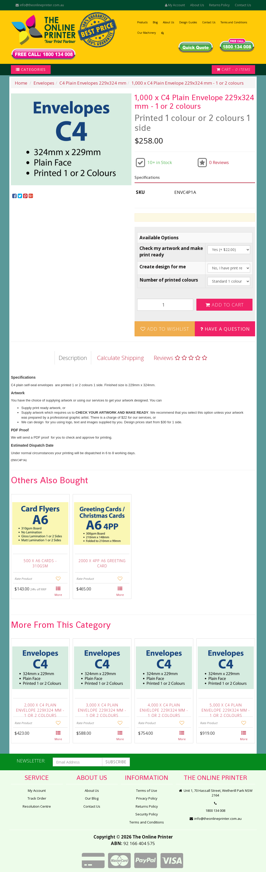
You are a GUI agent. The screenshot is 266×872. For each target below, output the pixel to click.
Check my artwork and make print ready (171, 251)
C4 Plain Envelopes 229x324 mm (92, 83)
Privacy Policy (146, 798)
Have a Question (225, 329)
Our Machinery (146, 33)
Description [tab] (73, 358)
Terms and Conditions (234, 22)
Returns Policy (219, 5)
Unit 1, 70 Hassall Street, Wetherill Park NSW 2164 (215, 793)
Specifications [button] (147, 177)
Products (142, 22)
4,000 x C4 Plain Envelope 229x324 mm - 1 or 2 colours (164, 709)
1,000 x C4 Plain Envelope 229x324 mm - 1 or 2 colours (187, 83)
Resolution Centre (37, 806)
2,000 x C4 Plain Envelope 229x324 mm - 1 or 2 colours (40, 709)
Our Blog (91, 798)
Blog (155, 22)
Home (21, 83)
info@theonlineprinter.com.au (39, 5)
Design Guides (188, 22)
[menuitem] (15, 196)
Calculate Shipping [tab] (120, 358)
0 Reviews (219, 162)
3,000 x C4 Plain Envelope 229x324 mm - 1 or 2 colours (102, 709)
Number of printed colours (168, 280)
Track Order (37, 798)
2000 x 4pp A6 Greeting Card (102, 563)
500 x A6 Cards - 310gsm (40, 563)
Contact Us (243, 5)
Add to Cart (224, 305)
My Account (37, 790)
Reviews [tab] (180, 358)
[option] (71, 139)
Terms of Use (146, 790)
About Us (197, 5)
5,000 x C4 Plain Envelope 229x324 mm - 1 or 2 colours (226, 709)
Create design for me (162, 267)
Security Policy (146, 814)
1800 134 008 (215, 810)
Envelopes (44, 83)
